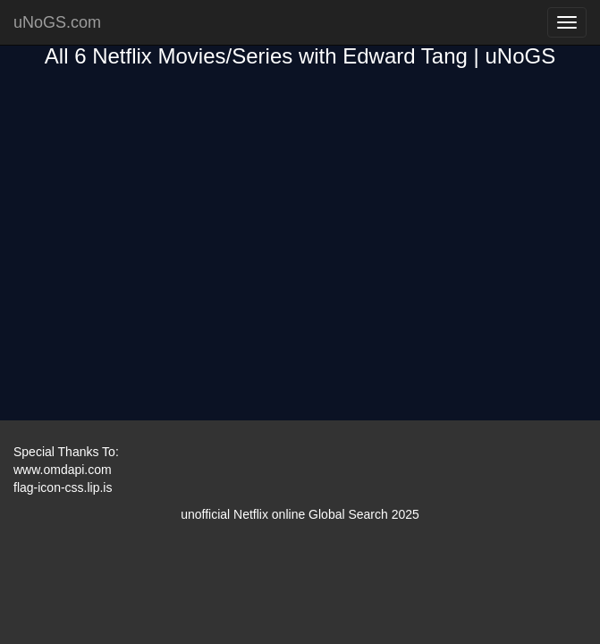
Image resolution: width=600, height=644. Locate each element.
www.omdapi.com (62, 469)
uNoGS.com (57, 22)
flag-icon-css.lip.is (62, 487)
